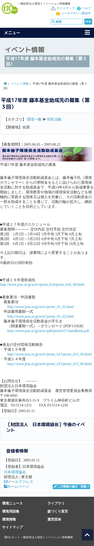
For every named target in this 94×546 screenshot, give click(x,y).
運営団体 (54, 519)
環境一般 (34, 119)
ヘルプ (86, 8)
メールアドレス (18, 482)
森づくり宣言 (57, 511)
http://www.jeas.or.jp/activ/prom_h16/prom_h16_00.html (42, 284)
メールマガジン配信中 (76, 13)
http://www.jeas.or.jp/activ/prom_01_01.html (40, 307)
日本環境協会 (15, 472)
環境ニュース (12, 503)
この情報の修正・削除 (70, 486)
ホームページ (16, 486)
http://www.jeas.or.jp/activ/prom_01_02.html (40, 316)
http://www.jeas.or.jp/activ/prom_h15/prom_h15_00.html (49, 354)
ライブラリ (56, 503)
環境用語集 (10, 511)
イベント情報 (20, 83)
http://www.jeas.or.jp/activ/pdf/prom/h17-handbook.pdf (48, 331)
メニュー (12, 33)
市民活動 (54, 119)
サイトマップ (66, 8)
